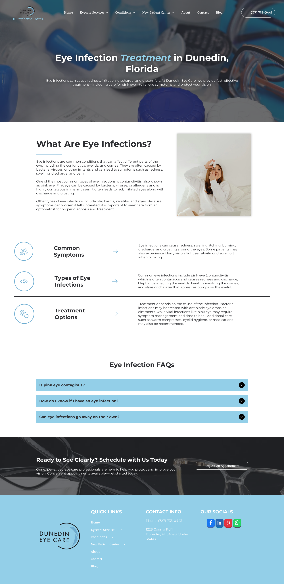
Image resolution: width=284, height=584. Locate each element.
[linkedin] (220, 524)
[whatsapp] (237, 524)
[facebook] (211, 524)
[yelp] (228, 524)
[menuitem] (68, 12)
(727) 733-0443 (170, 521)
